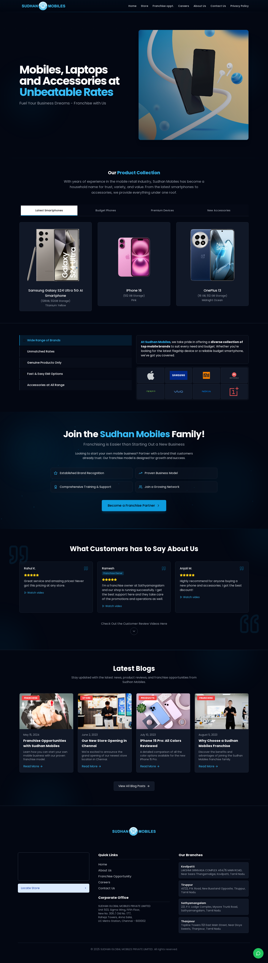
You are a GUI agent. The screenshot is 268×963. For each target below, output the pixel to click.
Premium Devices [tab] (162, 210)
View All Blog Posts (134, 786)
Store (144, 6)
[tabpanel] (134, 266)
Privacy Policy (239, 6)
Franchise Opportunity (114, 876)
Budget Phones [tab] (105, 210)
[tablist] (134, 210)
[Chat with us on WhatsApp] (258, 953)
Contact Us (218, 6)
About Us (200, 6)
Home (132, 6)
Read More (33, 766)
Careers (183, 6)
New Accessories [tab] (218, 210)
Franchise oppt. (163, 6)
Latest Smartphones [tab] (49, 210)
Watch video (34, 593)
